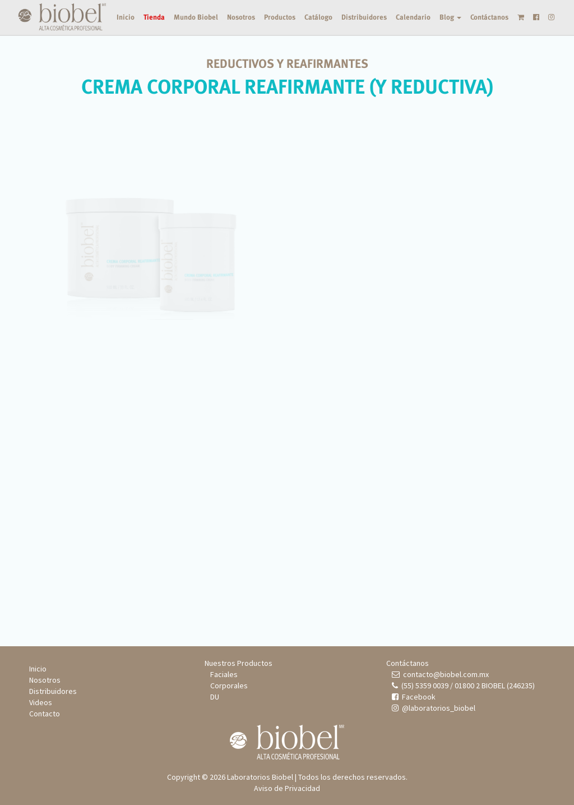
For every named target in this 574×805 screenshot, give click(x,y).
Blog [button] (450, 17)
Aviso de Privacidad (287, 788)
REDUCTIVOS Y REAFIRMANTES (287, 64)
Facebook (414, 697)
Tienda (154, 17)
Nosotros (241, 17)
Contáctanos (489, 17)
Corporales (229, 685)
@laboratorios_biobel (433, 708)
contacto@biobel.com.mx (440, 674)
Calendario (413, 17)
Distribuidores (364, 17)
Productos (279, 17)
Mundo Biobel (196, 17)
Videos (40, 702)
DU (214, 697)
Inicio (126, 17)
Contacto (44, 714)
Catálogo (318, 17)
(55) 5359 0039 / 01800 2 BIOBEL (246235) (463, 685)
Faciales (224, 674)
